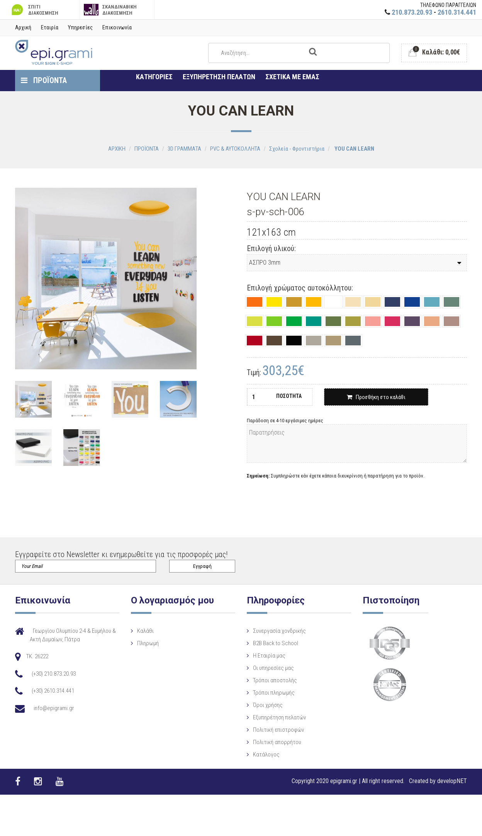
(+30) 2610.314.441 (53, 690)
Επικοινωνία (117, 27)
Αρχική (23, 27)
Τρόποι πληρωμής (268, 692)
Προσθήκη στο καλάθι (376, 397)
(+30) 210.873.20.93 (54, 673)
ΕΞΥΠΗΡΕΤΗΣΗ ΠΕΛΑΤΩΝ (219, 77)
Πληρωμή (145, 643)
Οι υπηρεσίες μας (267, 667)
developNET (452, 781)
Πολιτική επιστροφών (272, 729)
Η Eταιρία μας (263, 655)
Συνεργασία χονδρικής (273, 630)
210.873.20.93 (412, 12)
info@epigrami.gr (54, 708)
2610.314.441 (457, 12)
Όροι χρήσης (262, 705)
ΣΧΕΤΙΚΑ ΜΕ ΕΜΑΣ (292, 77)
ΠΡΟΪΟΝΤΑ (44, 80)
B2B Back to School (269, 643)
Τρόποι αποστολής (269, 680)
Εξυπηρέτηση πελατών (273, 717)
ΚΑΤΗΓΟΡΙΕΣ (154, 77)
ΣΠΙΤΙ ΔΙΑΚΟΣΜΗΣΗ (34, 10)
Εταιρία (49, 27)
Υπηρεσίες (80, 27)
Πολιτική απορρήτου (271, 742)
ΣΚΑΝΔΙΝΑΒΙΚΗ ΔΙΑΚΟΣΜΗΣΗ (110, 10)
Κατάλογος (260, 754)
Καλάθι (142, 630)
